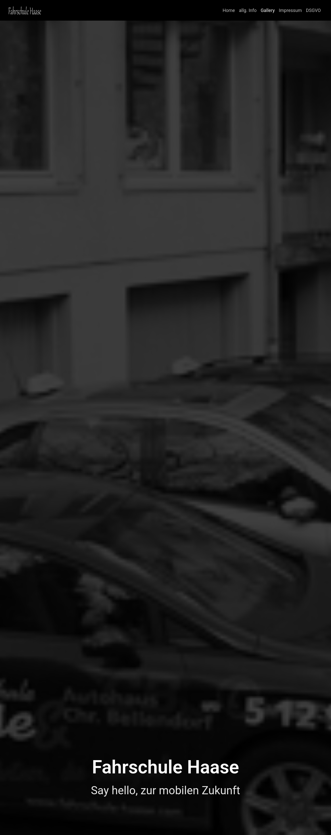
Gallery (268, 10)
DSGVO (313, 10)
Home (229, 10)
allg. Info (248, 10)
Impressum (290, 10)
